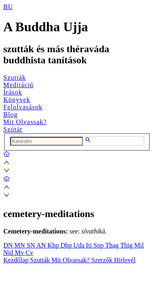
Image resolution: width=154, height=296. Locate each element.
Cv (29, 252)
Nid (9, 252)
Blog (10, 114)
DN (8, 245)
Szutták (14, 77)
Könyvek (16, 99)
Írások (12, 92)
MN (20, 245)
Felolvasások (23, 107)
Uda (80, 245)
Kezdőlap (16, 260)
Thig (127, 245)
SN (32, 245)
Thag (112, 245)
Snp (100, 245)
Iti (89, 245)
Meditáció (18, 84)
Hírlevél (125, 260)
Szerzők (102, 260)
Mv (20, 252)
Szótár (13, 129)
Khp (54, 245)
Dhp (67, 245)
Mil (139, 245)
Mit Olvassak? (25, 121)
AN (41, 245)
